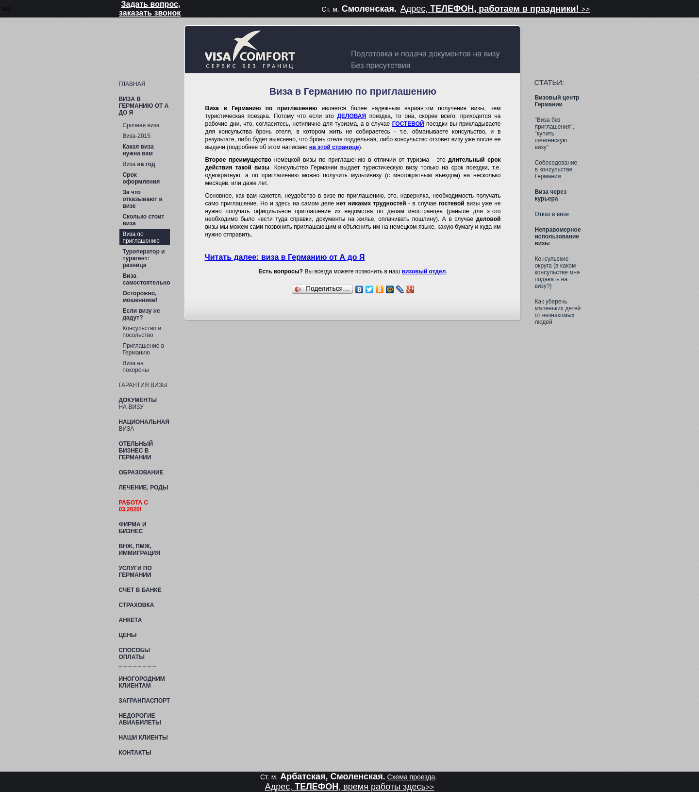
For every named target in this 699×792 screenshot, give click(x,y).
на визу (137, 403)
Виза (138, 164)
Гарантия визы (142, 385)
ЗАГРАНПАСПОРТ (144, 700)
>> (585, 9)
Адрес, (491, 9)
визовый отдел (424, 271)
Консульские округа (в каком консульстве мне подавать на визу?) (557, 272)
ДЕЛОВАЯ (351, 116)
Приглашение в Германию (143, 349)
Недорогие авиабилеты (139, 719)
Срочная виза (140, 125)
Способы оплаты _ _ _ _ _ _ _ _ (137, 657)
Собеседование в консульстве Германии (555, 169)
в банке (139, 590)
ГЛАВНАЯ (131, 84)
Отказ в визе (551, 214)
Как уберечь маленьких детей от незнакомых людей (557, 311)
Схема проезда (411, 777)
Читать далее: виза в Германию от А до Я (284, 257)
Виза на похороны (135, 366)
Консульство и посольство (141, 331)
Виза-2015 (136, 136)
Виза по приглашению (140, 237)
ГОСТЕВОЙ (408, 123)
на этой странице (334, 147)
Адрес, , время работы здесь (345, 787)
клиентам (141, 682)
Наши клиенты (142, 737)
